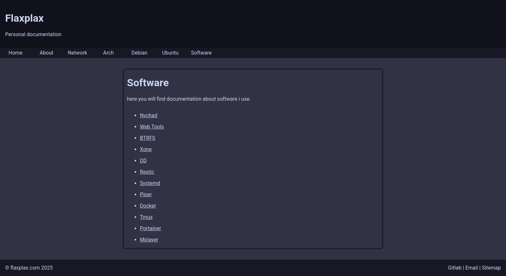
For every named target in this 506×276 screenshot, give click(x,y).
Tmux (146, 217)
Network (77, 53)
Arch (108, 53)
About (47, 53)
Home (15, 53)
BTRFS (148, 138)
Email (471, 268)
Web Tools (152, 127)
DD (143, 161)
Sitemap (491, 268)
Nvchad (148, 115)
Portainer (150, 228)
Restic (147, 172)
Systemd (150, 183)
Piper (146, 194)
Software (201, 53)
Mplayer (149, 240)
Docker (148, 206)
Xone (146, 149)
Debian (139, 53)
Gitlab (454, 268)
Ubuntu (170, 53)
